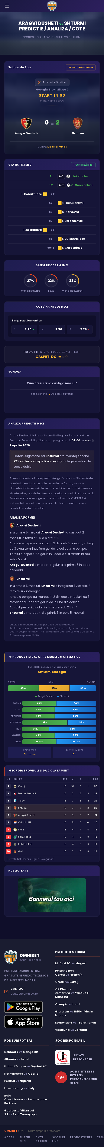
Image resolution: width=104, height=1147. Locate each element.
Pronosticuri (81, 1137)
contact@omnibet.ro (24, 993)
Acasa (9, 1137)
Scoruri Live (58, 1139)
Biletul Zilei (25, 1139)
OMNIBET (10, 1131)
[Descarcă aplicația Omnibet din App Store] (26, 1021)
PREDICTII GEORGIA (80, 67)
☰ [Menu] (7, 6)
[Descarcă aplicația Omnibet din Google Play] (26, 1006)
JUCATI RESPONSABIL (82, 1057)
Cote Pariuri (41, 1139)
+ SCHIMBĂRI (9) (83, 164)
